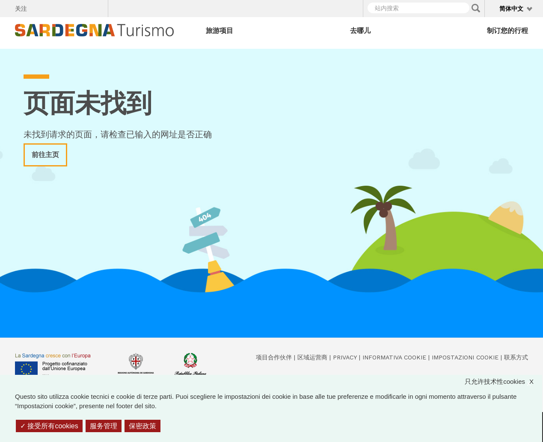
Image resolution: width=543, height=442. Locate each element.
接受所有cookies (49, 426)
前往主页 (45, 155)
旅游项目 (219, 31)
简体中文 (511, 8)
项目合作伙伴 (274, 357)
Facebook (38, 7)
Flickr (83, 7)
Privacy (345, 357)
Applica (476, 8)
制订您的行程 (507, 31)
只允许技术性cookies (503, 382)
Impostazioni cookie (465, 357)
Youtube (98, 7)
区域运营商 (312, 357)
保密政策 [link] (142, 426)
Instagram (68, 7)
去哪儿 (360, 31)
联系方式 (516, 357)
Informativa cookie (394, 357)
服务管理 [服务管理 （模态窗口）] (103, 426)
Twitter (53, 7)
